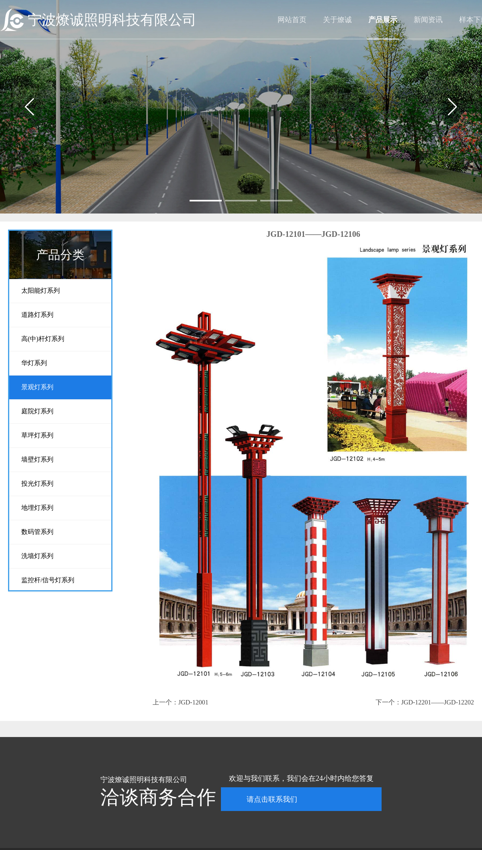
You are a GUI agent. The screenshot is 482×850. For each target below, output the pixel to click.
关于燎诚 (337, 20)
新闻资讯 (428, 20)
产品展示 (382, 20)
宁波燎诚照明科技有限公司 (112, 20)
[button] (206, 200)
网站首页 (292, 20)
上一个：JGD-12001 (180, 702)
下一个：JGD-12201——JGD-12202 (425, 702)
